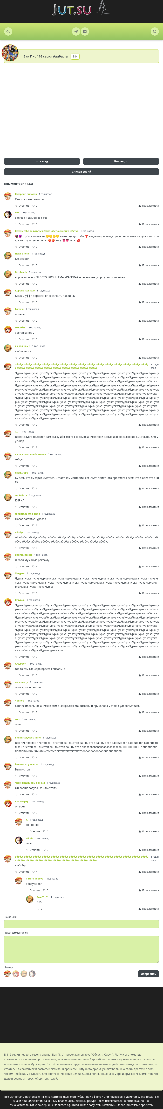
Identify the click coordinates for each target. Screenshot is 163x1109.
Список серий (81, 172)
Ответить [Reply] (22, 205)
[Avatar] (7, 973)
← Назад (42, 161)
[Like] (34, 205)
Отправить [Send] (148, 974)
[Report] (149, 205)
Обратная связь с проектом (135, 1105)
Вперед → (121, 161)
